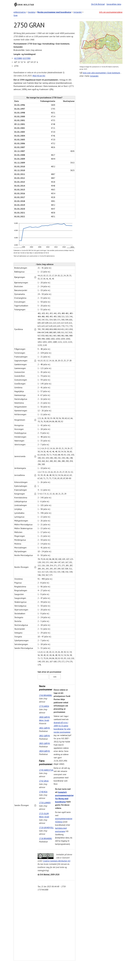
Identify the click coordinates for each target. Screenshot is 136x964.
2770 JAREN (44, 706)
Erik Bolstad (26, 4)
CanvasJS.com (71, 248)
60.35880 (18, 58)
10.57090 (26, 58)
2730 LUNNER (45, 802)
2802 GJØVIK (44, 735)
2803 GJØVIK (44, 743)
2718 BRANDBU (45, 838)
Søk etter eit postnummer (49, 672)
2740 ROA (43, 792)
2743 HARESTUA (46, 770)
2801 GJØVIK (44, 728)
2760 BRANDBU (45, 695)
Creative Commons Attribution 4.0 (56, 861)
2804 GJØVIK (44, 751)
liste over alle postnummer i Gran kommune (101, 72)
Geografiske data (114, 4)
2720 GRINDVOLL (46, 827)
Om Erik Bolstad (98, 4)
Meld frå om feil (38, 75)
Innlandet (77, 12)
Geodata (31, 12)
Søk (55, 677)
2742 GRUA (43, 781)
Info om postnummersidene (110, 12)
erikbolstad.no (20, 12)
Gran (16, 15)
